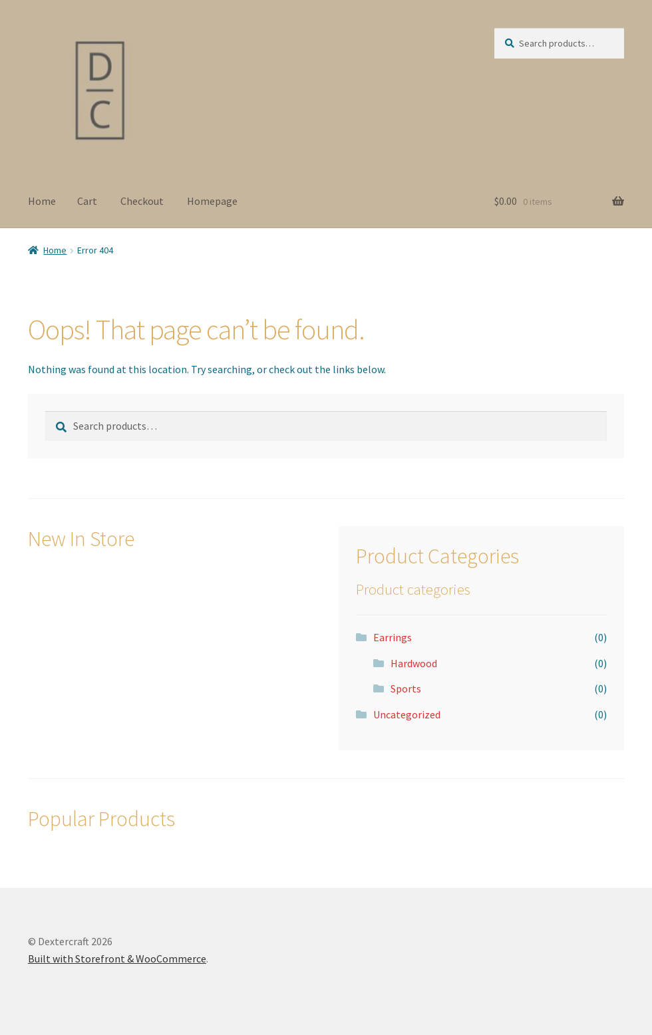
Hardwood (414, 663)
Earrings (392, 637)
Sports (406, 688)
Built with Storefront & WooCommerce (117, 958)
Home (42, 201)
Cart (87, 201)
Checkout (142, 201)
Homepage (212, 201)
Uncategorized (406, 714)
